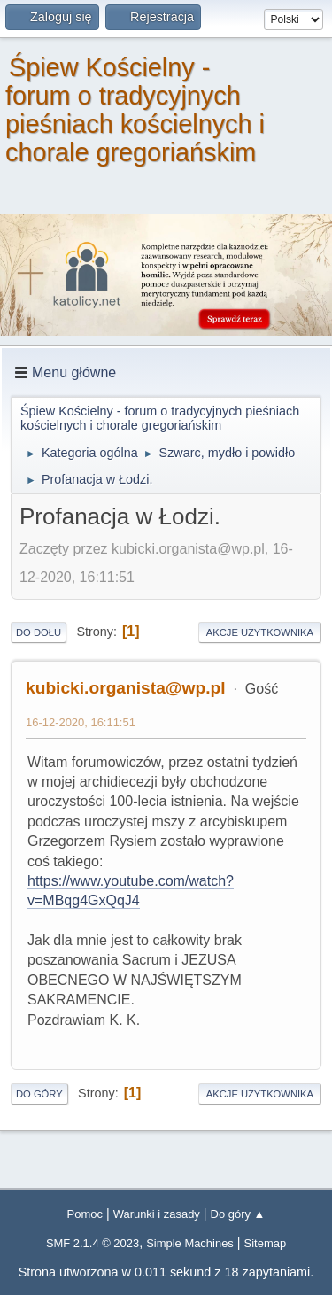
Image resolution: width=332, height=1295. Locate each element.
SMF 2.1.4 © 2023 (92, 1243)
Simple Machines (190, 1243)
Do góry (39, 1094)
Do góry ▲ (238, 1214)
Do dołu (38, 632)
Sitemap (265, 1243)
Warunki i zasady (156, 1214)
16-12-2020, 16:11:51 (80, 722)
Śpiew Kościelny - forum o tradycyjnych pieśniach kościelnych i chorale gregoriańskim (135, 110)
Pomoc (85, 1214)
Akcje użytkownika (259, 632)
